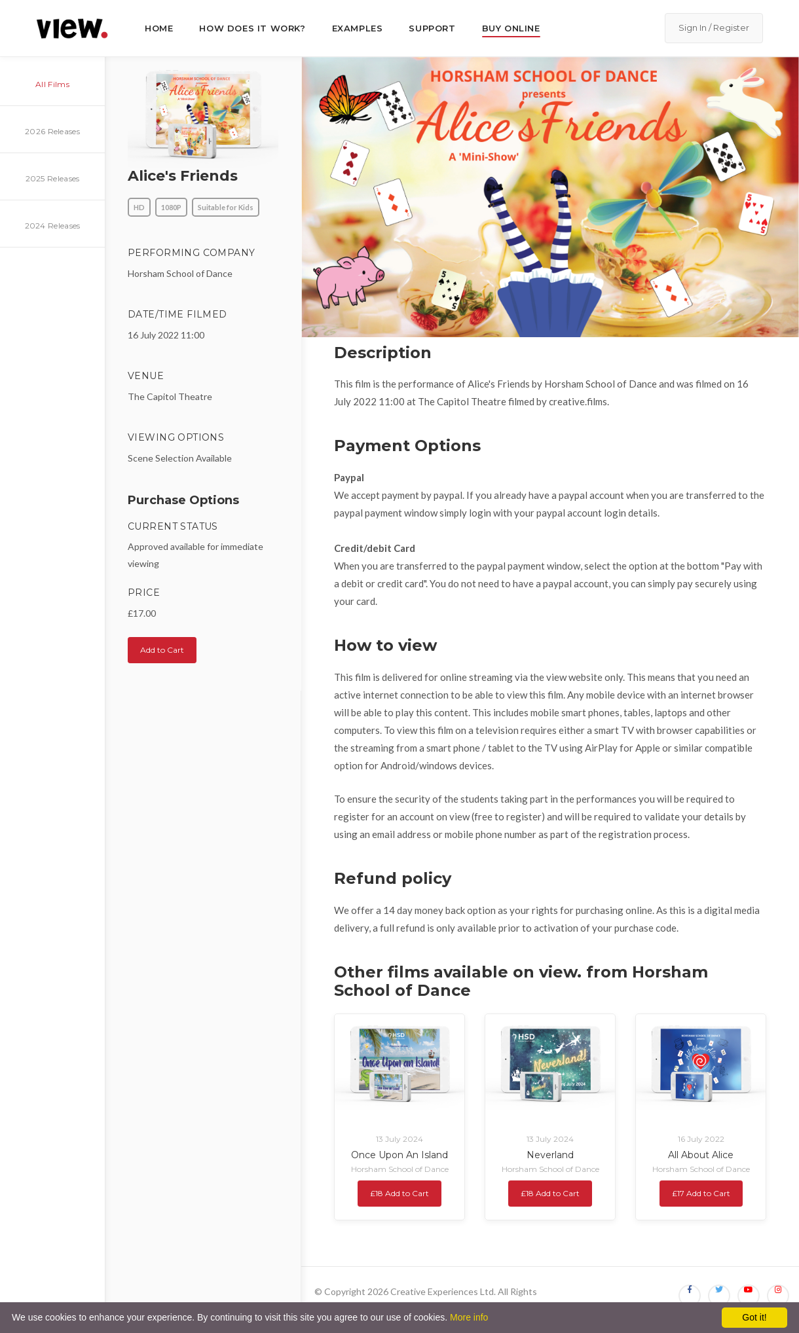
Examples (357, 28)
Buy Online (511, 28)
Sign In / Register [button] (713, 27)
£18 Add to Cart (399, 1193)
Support (432, 28)
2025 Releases (53, 178)
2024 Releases (53, 225)
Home (159, 28)
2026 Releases (52, 131)
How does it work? (252, 28)
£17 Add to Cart (701, 1193)
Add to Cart (162, 650)
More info (469, 1317)
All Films (52, 84)
